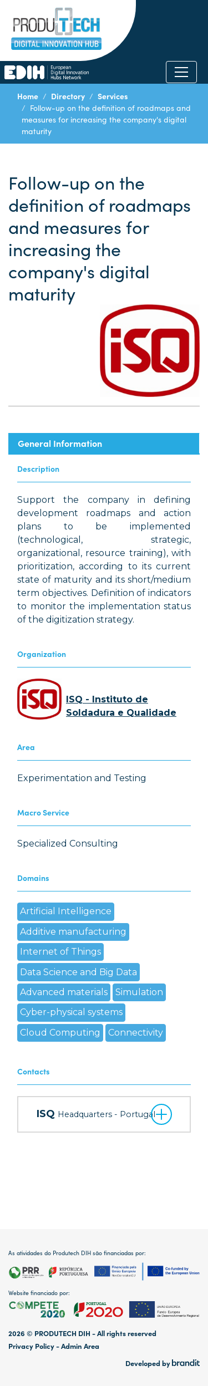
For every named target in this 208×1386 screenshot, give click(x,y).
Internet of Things (60, 951)
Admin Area (80, 1346)
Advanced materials (64, 992)
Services (113, 95)
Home (27, 95)
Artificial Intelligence (65, 911)
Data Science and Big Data (78, 972)
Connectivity (135, 1032)
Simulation (139, 992)
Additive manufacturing (73, 931)
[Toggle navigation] (181, 72)
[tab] (104, 443)
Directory (68, 95)
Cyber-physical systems (71, 1012)
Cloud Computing (60, 1032)
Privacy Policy (31, 1346)
